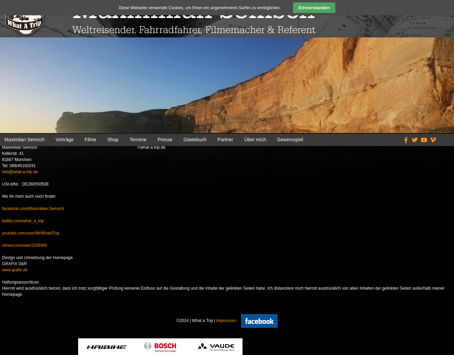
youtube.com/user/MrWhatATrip (30, 233)
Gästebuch (195, 139)
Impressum (226, 320)
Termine (138, 139)
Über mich (255, 139)
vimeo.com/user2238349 (24, 245)
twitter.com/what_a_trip (23, 221)
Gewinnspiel (290, 139)
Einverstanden (314, 7)
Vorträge (65, 139)
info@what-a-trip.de (20, 172)
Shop (113, 139)
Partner (225, 139)
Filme (90, 139)
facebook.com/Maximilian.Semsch (33, 208)
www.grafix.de (15, 270)
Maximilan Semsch (24, 139)
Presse (165, 139)
